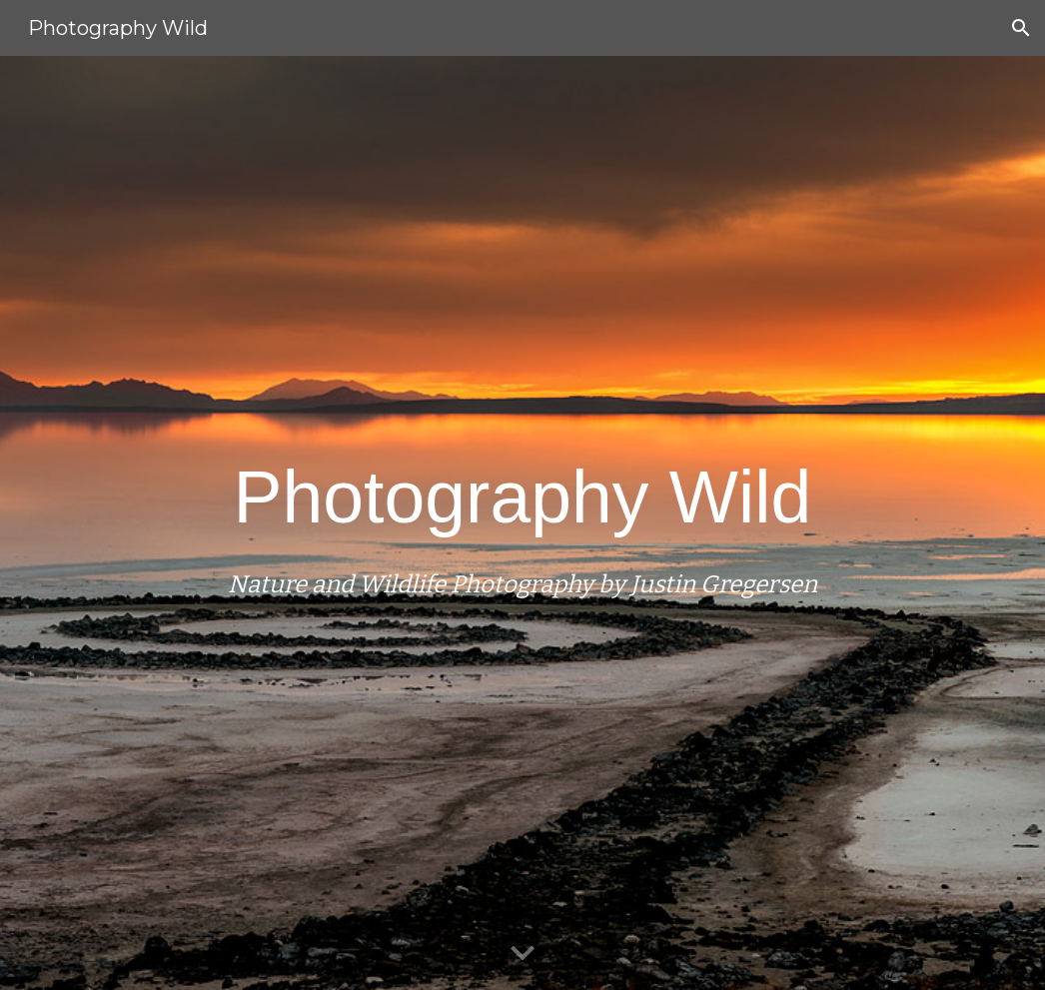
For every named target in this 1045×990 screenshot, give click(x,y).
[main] (522, 522)
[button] (1021, 28)
